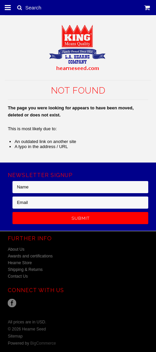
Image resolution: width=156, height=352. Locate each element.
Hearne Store (20, 262)
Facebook (12, 303)
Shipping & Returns (25, 269)
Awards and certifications (30, 256)
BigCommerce (43, 343)
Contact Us (18, 276)
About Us (16, 249)
